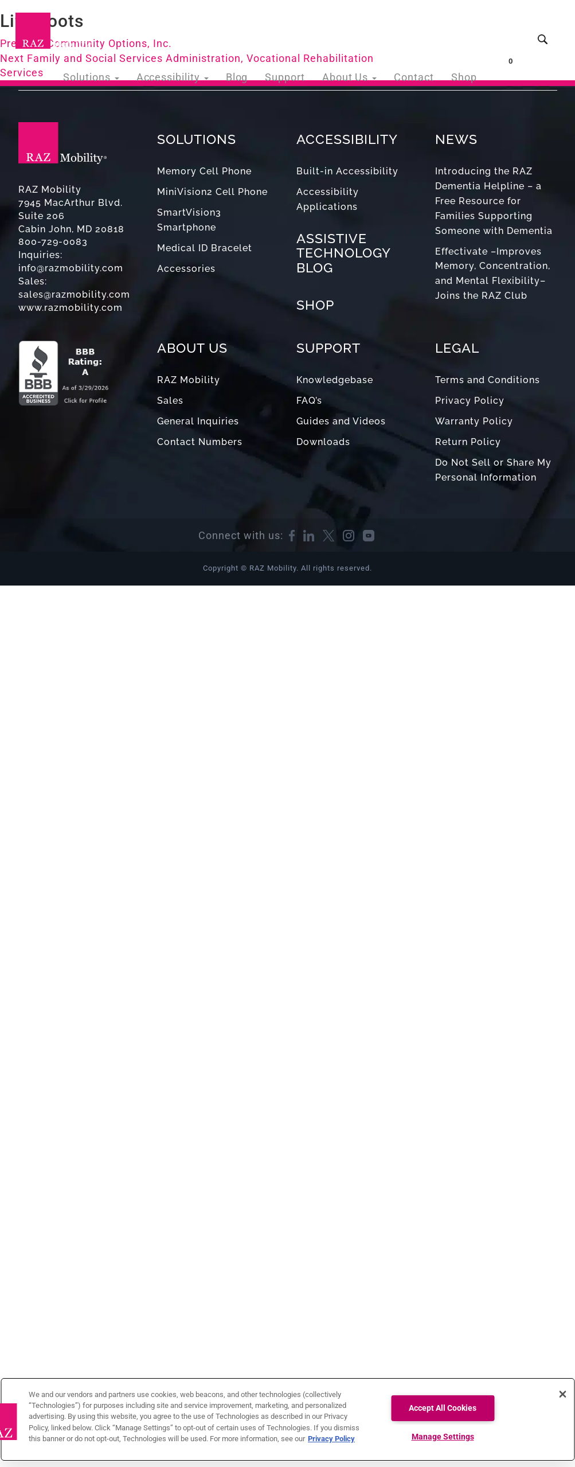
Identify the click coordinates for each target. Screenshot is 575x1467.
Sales (170, 400)
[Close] (562, 1394)
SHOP (315, 305)
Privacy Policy (469, 400)
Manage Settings (443, 1437)
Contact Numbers (199, 441)
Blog (252, 28)
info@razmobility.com (70, 268)
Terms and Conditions (487, 379)
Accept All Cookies (442, 1408)
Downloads (323, 441)
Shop (465, 28)
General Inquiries (198, 421)
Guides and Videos (341, 421)
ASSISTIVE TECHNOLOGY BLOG (343, 253)
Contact (418, 28)
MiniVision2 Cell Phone (212, 191)
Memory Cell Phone (204, 171)
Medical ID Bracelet (204, 248)
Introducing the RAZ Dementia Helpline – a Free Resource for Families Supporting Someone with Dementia (494, 201)
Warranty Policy (474, 421)
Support (298, 28)
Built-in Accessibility (347, 171)
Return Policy (468, 441)
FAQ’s (309, 400)
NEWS (456, 139)
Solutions (118, 28)
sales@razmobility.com (74, 294)
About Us (358, 28)
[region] (287, 1419)
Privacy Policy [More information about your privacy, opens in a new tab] (331, 1438)
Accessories (186, 268)
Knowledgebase (334, 379)
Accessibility (193, 28)
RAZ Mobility (188, 379)
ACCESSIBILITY (347, 139)
